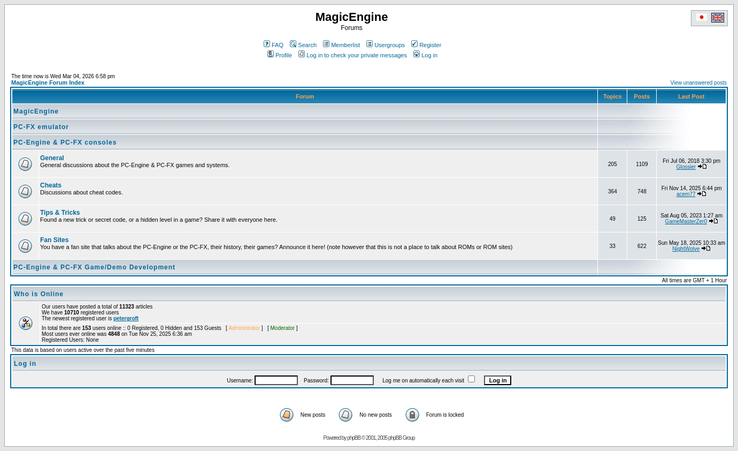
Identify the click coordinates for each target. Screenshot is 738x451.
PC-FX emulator (41, 127)
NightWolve (685, 249)
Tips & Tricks (60, 212)
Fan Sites (54, 240)
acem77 (686, 194)
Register (426, 45)
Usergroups (385, 45)
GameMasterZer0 (686, 221)
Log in (425, 55)
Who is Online (39, 294)
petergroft (126, 318)
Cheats (51, 185)
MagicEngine (36, 111)
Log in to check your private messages (352, 55)
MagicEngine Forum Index (47, 82)
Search (303, 45)
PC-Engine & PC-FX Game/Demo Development (94, 267)
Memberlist (341, 45)
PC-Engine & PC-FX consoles (65, 142)
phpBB (353, 438)
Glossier (686, 167)
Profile (279, 55)
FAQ (273, 45)
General (52, 158)
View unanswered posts (699, 83)
